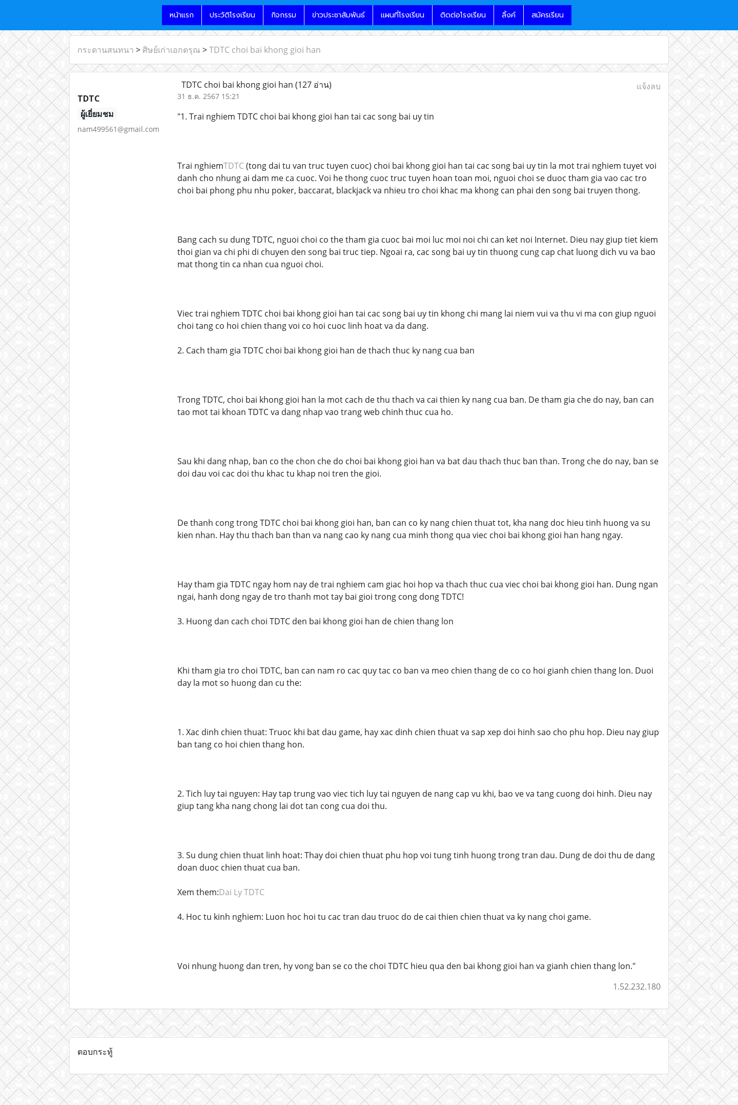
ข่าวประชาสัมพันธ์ (338, 15)
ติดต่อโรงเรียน (463, 15)
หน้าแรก (182, 15)
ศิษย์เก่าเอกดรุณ (171, 49)
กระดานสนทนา (105, 49)
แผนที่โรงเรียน (402, 15)
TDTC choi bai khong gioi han (265, 49)
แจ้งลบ (649, 86)
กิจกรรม (283, 15)
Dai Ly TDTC (241, 892)
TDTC (233, 165)
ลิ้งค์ (509, 15)
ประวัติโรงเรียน (232, 15)
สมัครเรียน (547, 15)
